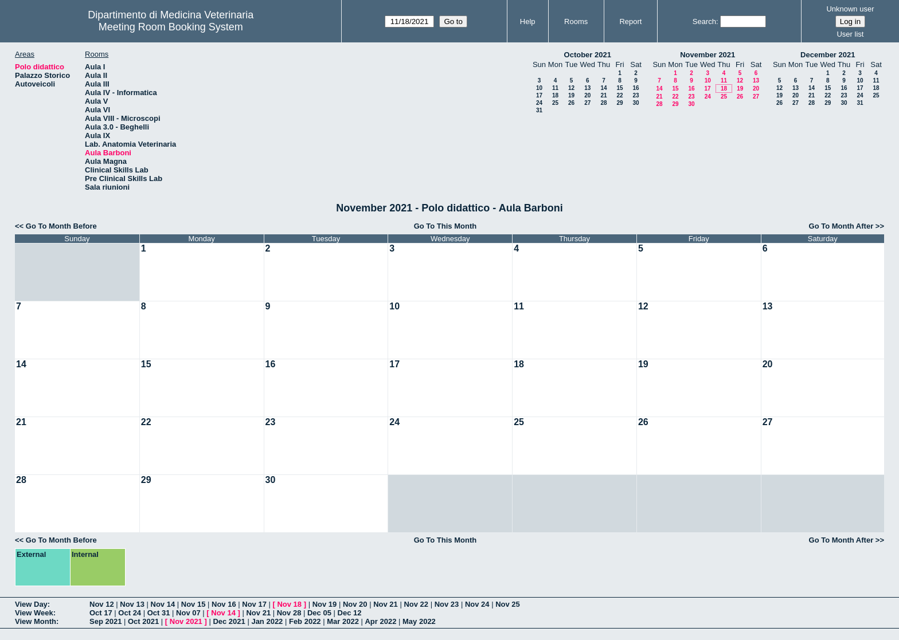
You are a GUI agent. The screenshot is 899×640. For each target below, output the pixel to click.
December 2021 (827, 54)
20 (587, 95)
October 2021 (587, 54)
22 (619, 95)
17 (539, 95)
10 (539, 88)
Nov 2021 (186, 621)
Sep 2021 (105, 621)
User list (850, 34)
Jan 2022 (267, 621)
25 (555, 103)
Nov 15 (193, 604)
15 (619, 88)
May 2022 (419, 621)
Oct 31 (158, 612)
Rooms (576, 21)
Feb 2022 (305, 621)
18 (555, 95)
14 (603, 88)
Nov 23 (447, 604)
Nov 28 (289, 612)
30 (635, 103)
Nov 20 (355, 604)
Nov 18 (289, 604)
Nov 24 (477, 604)
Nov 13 (132, 604)
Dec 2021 (229, 621)
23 (635, 95)
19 (571, 95)
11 (555, 88)
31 (539, 110)
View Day (31, 604)
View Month (35, 621)
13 (587, 88)
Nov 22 (416, 604)
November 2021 (707, 54)
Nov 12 (101, 604)
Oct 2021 (143, 621)
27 (587, 103)
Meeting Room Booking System (171, 27)
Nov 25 (507, 604)
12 (571, 88)
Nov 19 (324, 604)
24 (539, 103)
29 (619, 103)
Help (528, 21)
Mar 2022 (343, 621)
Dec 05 (319, 612)
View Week (34, 612)
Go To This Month (445, 226)
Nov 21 (385, 604)
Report (630, 21)
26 (571, 103)
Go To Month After (841, 226)
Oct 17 (100, 612)
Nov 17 (254, 604)
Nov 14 (163, 604)
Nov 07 (188, 612)
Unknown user (850, 9)
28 (603, 103)
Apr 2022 (380, 621)
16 (635, 88)
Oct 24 (129, 612)
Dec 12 (350, 612)
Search (704, 21)
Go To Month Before (61, 226)
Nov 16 (224, 604)
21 (603, 95)
